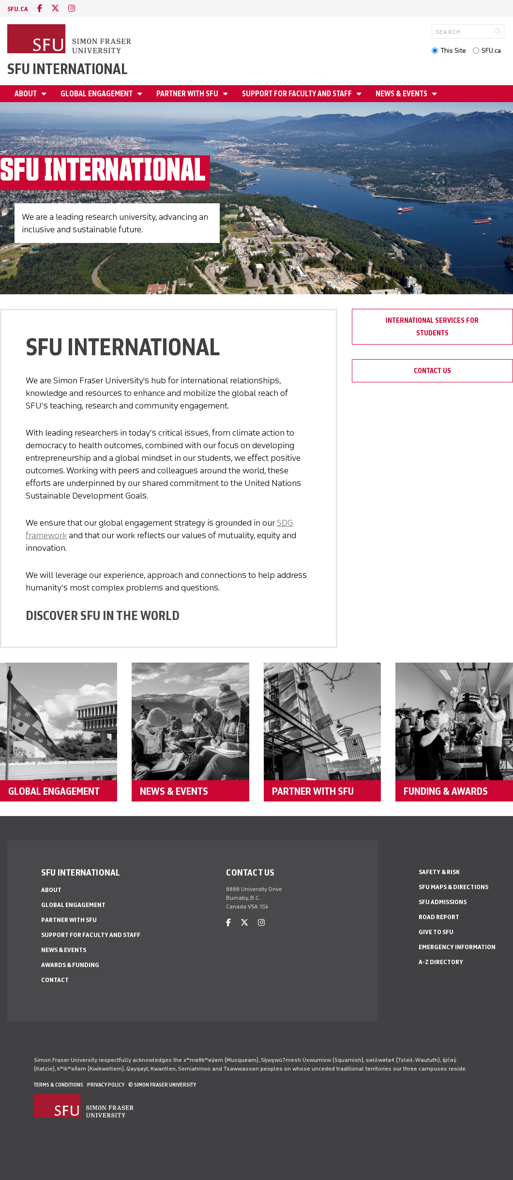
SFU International (67, 69)
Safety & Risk (439, 872)
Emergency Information (457, 947)
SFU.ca (491, 50)
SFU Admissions (443, 902)
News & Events (402, 93)
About (26, 93)
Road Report (439, 917)
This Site (453, 50)
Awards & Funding (70, 965)
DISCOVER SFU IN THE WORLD (103, 615)
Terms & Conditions (58, 1084)
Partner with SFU (188, 93)
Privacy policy (105, 1084)
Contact (55, 980)
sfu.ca (17, 9)
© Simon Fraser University (162, 1084)
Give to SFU (436, 932)
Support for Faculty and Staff (297, 93)
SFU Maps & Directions (453, 887)
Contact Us (432, 370)
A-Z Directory (441, 962)
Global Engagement (97, 93)
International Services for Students (432, 326)
